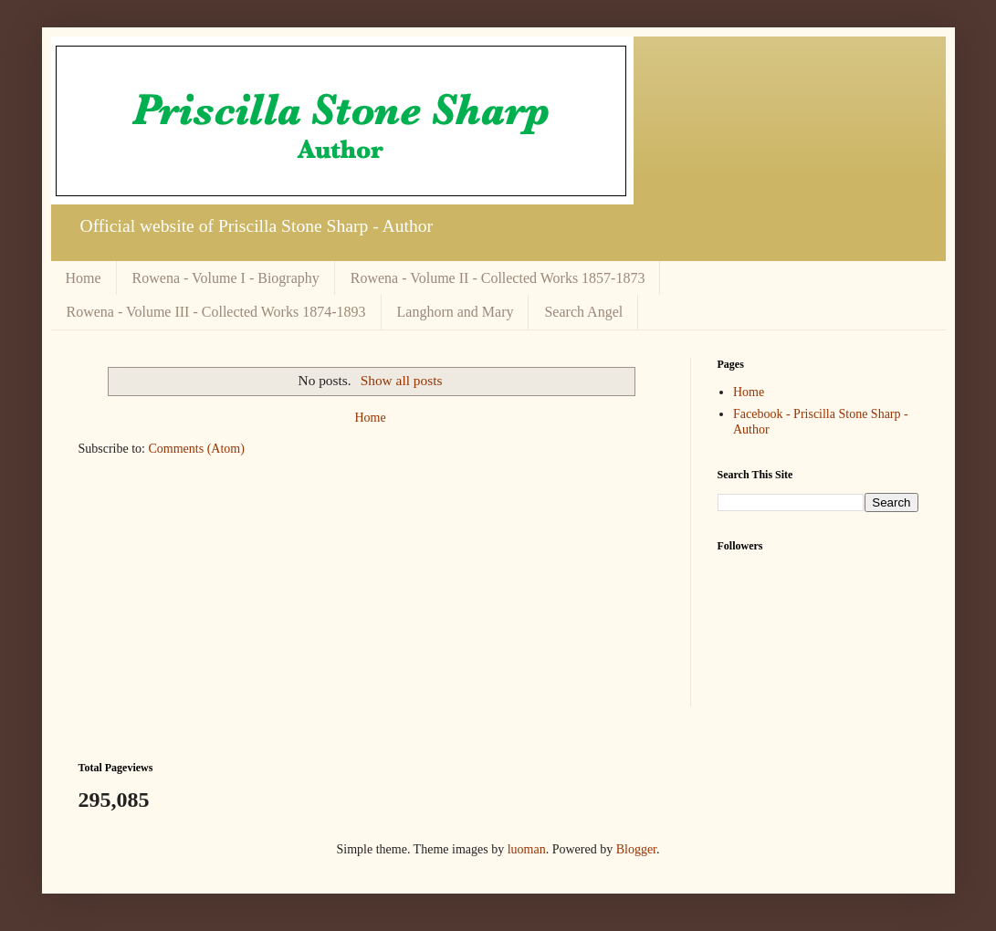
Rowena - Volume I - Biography (226, 278)
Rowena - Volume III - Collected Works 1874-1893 (216, 311)
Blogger (636, 849)
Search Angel (583, 311)
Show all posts (402, 380)
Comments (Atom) (197, 448)
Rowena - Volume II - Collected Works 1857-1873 (498, 278)
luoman (527, 849)
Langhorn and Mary (455, 311)
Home (83, 278)
